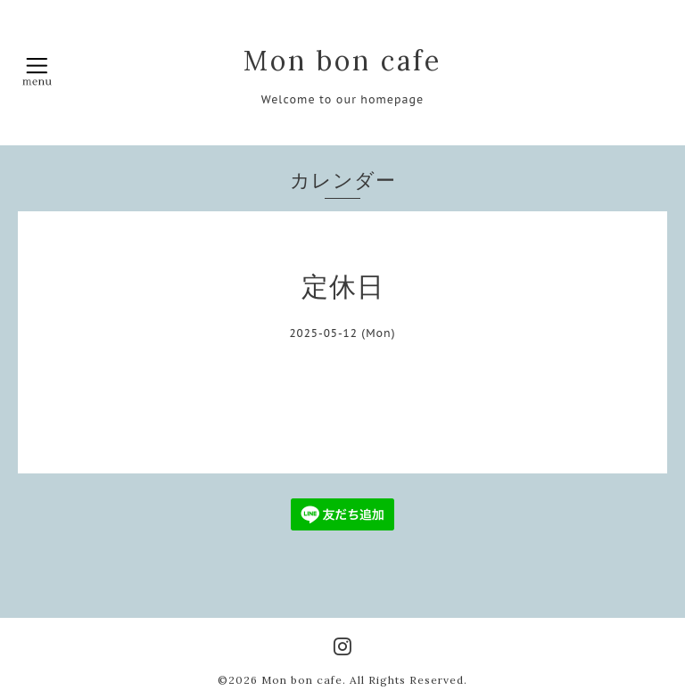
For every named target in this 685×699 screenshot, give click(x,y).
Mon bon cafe (342, 61)
